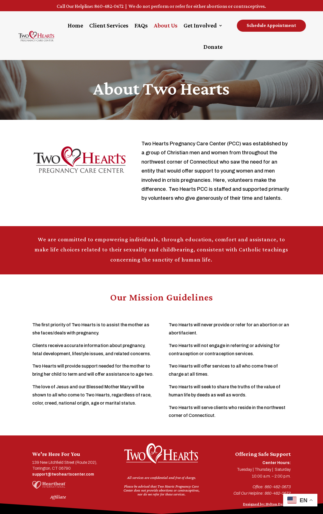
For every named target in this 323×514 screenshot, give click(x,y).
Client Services (108, 25)
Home (75, 25)
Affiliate (58, 497)
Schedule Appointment (271, 25)
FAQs (141, 25)
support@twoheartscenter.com (63, 474)
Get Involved (200, 25)
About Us (165, 25)
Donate (213, 46)
